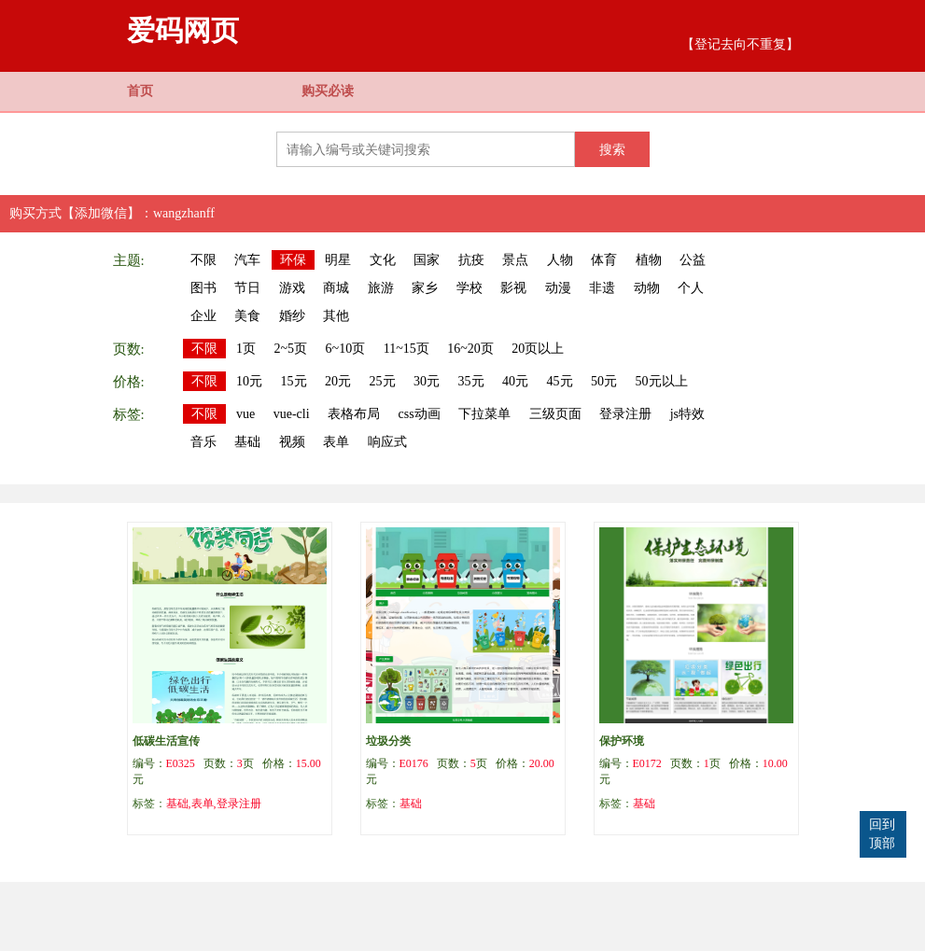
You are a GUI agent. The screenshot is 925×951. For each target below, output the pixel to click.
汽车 (247, 260)
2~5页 (291, 349)
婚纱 (292, 316)
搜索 (612, 149)
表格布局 (354, 414)
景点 (515, 260)
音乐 (203, 442)
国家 (426, 260)
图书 (203, 288)
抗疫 (471, 260)
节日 (247, 288)
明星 (338, 260)
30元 (426, 381)
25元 (383, 381)
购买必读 (327, 91)
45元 (560, 381)
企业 (203, 316)
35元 (471, 381)
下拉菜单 (484, 414)
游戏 (292, 288)
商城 (336, 288)
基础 (247, 442)
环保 (293, 260)
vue (245, 414)
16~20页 (470, 349)
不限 (203, 260)
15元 (294, 381)
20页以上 (538, 349)
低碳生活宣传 (166, 741)
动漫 (558, 288)
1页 (246, 349)
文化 (383, 260)
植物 (649, 260)
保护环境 (621, 741)
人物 (560, 260)
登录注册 (625, 414)
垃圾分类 (388, 741)
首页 (140, 91)
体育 (604, 260)
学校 (469, 288)
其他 (336, 316)
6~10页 (346, 349)
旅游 (381, 288)
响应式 (387, 442)
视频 (292, 442)
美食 (247, 316)
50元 (604, 381)
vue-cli (291, 414)
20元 (338, 381)
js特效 (687, 414)
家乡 (425, 288)
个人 (691, 288)
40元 (515, 381)
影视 (513, 288)
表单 (336, 442)
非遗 (602, 288)
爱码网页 (183, 30)
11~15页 (406, 349)
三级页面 (555, 414)
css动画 (420, 414)
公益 (693, 260)
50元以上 (662, 381)
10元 (249, 381)
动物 (647, 288)
